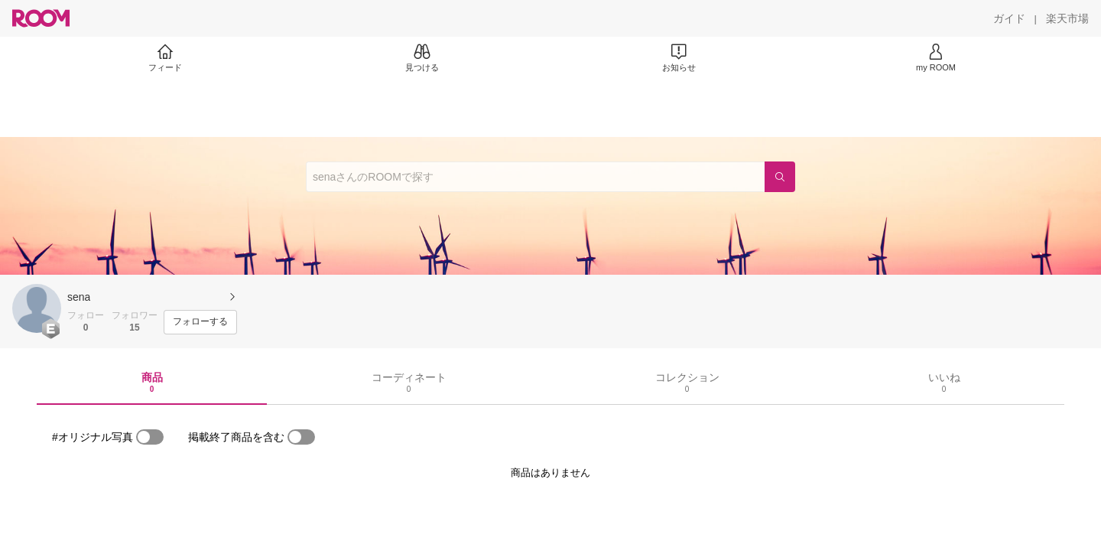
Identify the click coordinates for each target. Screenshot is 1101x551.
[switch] (150, 437)
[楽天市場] (1067, 18)
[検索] (780, 176)
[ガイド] (1009, 18)
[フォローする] (200, 322)
